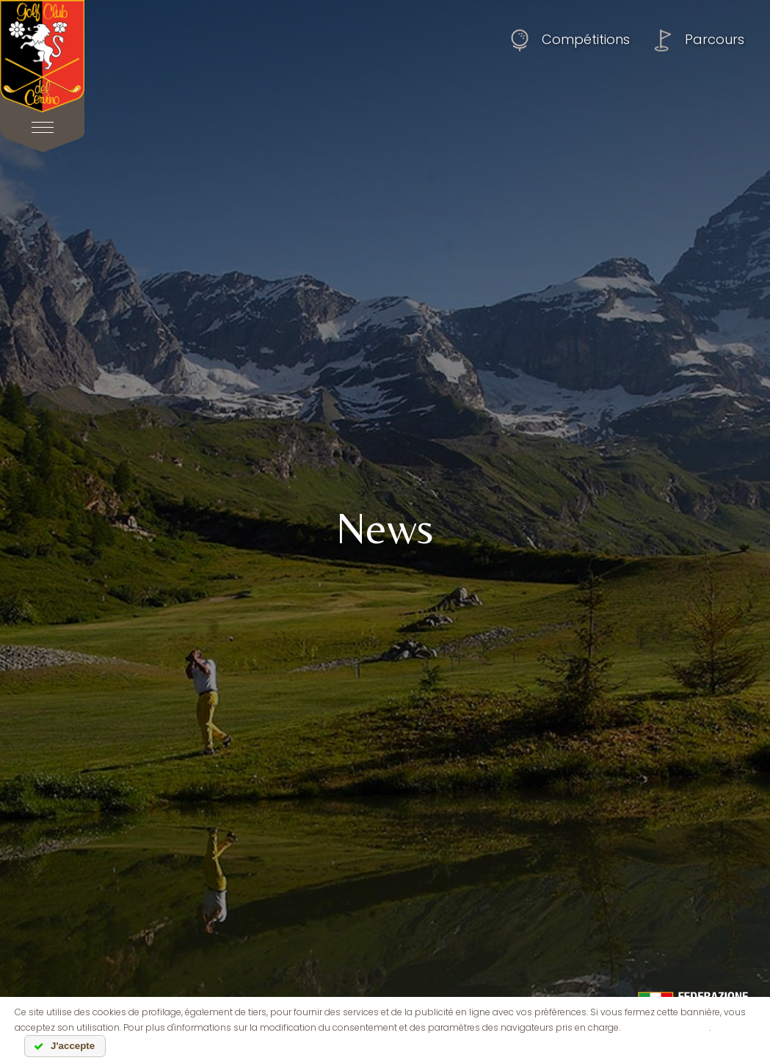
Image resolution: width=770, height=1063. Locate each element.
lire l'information (665, 1027)
